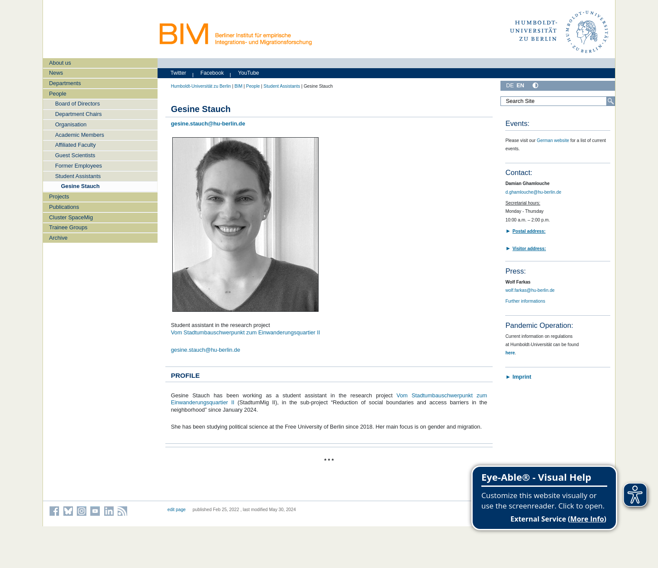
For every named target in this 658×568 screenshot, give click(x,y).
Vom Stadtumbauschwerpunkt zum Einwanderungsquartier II (245, 332)
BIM (238, 86)
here (510, 352)
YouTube (248, 73)
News (56, 72)
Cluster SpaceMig (71, 217)
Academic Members (79, 135)
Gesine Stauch (80, 186)
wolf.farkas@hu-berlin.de (529, 290)
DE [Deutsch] (510, 85)
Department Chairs (78, 114)
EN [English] (520, 85)
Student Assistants (78, 176)
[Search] (610, 101)
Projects (59, 196)
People (57, 93)
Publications (64, 207)
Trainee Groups (68, 227)
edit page (177, 509)
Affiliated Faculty (75, 145)
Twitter (178, 73)
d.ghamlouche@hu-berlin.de (533, 192)
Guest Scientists (75, 155)
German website (553, 140)
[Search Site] (557, 101)
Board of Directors (77, 103)
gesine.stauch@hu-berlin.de (205, 350)
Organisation (71, 124)
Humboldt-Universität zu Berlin (201, 86)
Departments (65, 83)
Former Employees (78, 165)
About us (60, 62)
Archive (58, 237)
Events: (517, 123)
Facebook (212, 73)
